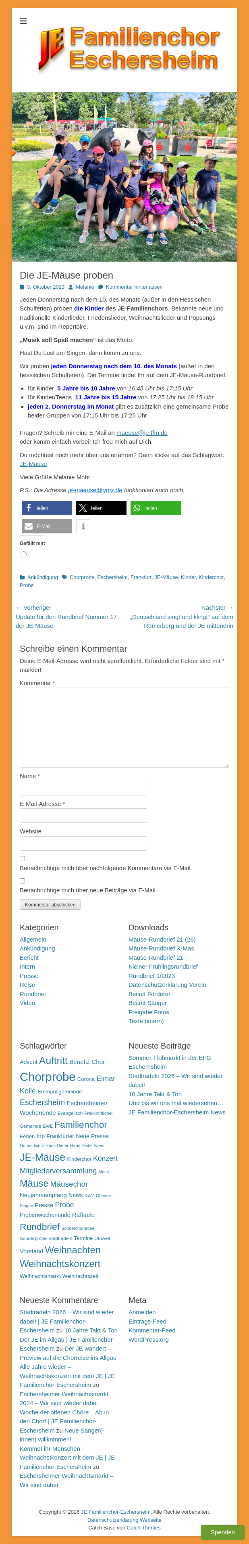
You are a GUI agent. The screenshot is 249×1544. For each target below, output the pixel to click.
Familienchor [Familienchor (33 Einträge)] (80, 1124)
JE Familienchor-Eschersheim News (177, 1112)
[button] (47, 508)
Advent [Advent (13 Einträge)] (28, 1062)
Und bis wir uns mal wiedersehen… (176, 1102)
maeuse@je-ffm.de (142, 432)
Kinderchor (211, 577)
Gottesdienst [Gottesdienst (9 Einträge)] (32, 1145)
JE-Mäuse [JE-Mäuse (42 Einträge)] (42, 1157)
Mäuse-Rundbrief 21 (156, 957)
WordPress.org (149, 1339)
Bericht (29, 957)
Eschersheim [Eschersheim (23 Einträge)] (42, 1102)
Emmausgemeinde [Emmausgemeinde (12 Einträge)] (59, 1092)
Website (31, 831)
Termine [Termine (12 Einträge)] (83, 1238)
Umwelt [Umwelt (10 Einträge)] (102, 1238)
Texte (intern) (146, 1020)
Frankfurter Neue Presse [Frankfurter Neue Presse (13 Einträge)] (77, 1136)
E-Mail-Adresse (42, 803)
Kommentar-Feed (152, 1330)
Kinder (188, 577)
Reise (27, 984)
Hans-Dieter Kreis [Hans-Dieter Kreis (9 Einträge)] (87, 1145)
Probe (27, 585)
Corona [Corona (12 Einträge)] (86, 1079)
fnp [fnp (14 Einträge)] (41, 1136)
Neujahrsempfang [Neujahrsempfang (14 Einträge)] (43, 1195)
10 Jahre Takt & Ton (155, 1094)
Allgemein (33, 939)
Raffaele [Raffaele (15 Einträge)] (83, 1214)
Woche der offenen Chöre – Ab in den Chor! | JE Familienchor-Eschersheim (64, 1421)
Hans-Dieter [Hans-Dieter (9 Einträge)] (57, 1145)
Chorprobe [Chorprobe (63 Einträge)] (48, 1076)
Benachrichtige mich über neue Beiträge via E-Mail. (88, 890)
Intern (27, 966)
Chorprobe (82, 577)
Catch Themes (144, 1528)
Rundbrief (33, 993)
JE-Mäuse (33, 463)
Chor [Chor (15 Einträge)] (98, 1061)
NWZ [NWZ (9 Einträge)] (89, 1195)
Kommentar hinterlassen (134, 287)
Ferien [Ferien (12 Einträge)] (27, 1136)
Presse (29, 975)
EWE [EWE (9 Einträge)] (48, 1126)
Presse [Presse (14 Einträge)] (44, 1205)
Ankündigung (42, 577)
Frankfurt (141, 577)
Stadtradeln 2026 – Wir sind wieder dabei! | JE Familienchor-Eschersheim (67, 1321)
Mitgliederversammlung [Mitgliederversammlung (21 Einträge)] (58, 1170)
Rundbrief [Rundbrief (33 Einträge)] (40, 1226)
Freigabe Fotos (149, 1012)
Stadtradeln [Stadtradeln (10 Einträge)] (60, 1238)
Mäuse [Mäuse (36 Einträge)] (34, 1183)
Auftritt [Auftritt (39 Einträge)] (53, 1060)
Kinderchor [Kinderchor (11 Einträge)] (79, 1159)
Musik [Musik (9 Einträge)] (104, 1171)
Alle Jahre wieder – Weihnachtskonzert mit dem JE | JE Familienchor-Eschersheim (67, 1375)
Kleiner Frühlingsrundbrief (163, 966)
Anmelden (142, 1312)
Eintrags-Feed (147, 1321)
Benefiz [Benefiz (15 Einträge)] (79, 1061)
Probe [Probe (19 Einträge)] (64, 1205)
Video (27, 1002)
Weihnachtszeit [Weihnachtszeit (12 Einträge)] (80, 1276)
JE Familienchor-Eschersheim (116, 1512)
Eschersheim (113, 577)
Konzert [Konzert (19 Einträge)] (105, 1158)
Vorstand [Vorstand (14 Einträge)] (31, 1251)
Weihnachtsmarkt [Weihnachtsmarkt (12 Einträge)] (40, 1276)
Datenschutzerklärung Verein (167, 984)
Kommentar (37, 683)
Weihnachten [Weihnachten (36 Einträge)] (73, 1249)
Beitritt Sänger (148, 1002)
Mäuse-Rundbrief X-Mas (161, 948)
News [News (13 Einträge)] (75, 1195)
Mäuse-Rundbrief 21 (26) (162, 939)
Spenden (223, 1532)
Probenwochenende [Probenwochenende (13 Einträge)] (45, 1215)
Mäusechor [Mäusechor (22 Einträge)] (69, 1184)
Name (30, 775)
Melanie (85, 287)
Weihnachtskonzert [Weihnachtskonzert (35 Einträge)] (60, 1264)
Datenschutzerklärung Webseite (124, 1520)
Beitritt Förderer (149, 993)
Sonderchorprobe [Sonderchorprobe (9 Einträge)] (77, 1228)
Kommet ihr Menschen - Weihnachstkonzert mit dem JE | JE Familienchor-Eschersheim (67, 1457)
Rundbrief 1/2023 (152, 975)
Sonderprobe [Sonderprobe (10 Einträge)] (33, 1238)
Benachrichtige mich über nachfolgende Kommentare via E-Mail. (106, 867)
